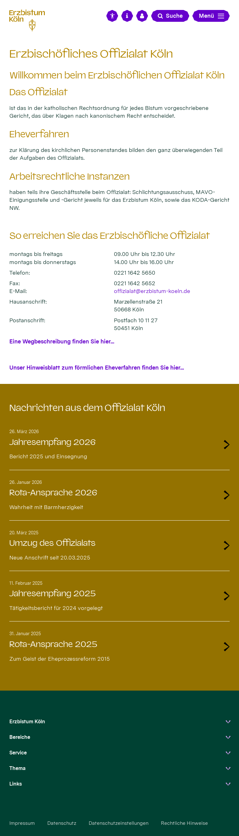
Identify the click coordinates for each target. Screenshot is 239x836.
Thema (17, 768)
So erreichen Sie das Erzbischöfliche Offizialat (109, 235)
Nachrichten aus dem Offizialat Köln (87, 408)
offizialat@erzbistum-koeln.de (152, 291)
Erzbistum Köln (27, 722)
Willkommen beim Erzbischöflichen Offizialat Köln (117, 75)
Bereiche (19, 737)
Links (15, 784)
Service (18, 753)
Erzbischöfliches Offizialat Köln (91, 53)
